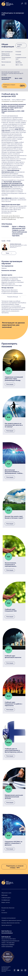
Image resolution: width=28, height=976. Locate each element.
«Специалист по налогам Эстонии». (12, 101)
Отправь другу (19, 45)
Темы (9, 253)
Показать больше (14, 296)
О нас (3, 910)
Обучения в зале (6, 893)
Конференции (5, 900)
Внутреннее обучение (7, 908)
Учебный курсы (6, 897)
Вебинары (4, 895)
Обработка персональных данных (11, 920)
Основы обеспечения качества (10, 923)
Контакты (4, 912)
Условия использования (8, 918)
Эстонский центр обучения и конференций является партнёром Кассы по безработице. (12, 217)
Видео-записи (5, 902)
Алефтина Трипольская (15, 244)
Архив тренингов (6, 925)
